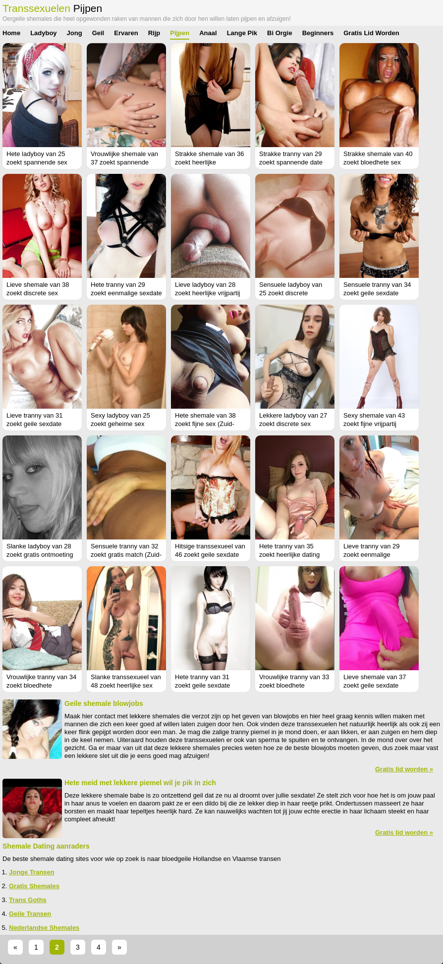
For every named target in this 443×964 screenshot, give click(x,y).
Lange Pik (242, 33)
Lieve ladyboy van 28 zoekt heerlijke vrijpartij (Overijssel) (207, 293)
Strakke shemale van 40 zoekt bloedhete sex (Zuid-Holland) (377, 162)
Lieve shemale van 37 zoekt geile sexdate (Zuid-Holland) (374, 685)
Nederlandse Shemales (44, 927)
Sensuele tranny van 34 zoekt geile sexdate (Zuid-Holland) (377, 293)
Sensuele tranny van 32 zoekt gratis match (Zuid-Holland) (126, 554)
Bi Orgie (279, 33)
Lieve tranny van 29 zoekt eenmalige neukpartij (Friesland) (373, 554)
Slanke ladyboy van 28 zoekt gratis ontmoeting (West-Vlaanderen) (39, 554)
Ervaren (126, 33)
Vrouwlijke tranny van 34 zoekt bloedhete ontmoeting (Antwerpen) (41, 685)
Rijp (154, 33)
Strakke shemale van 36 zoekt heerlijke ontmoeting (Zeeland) (209, 162)
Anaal (208, 33)
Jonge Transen (32, 872)
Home (11, 33)
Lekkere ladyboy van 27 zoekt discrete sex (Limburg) (293, 424)
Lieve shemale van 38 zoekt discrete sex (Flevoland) (37, 293)
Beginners (318, 33)
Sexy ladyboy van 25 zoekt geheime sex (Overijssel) (120, 424)
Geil (98, 33)
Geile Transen (30, 913)
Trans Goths (28, 900)
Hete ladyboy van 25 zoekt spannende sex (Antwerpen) (36, 162)
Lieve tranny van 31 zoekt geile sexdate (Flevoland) (34, 424)
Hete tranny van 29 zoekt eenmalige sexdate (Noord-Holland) (126, 293)
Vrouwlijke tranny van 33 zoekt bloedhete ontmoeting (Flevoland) (294, 685)
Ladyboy (43, 33)
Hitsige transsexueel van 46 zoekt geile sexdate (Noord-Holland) (210, 554)
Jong (74, 33)
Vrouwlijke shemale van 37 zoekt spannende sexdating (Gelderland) (124, 162)
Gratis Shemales (34, 886)
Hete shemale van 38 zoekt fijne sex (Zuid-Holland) (205, 424)
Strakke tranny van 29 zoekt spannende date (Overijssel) (291, 162)
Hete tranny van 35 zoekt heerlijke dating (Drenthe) (289, 554)
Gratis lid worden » (404, 769)
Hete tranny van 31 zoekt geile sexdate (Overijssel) (202, 685)
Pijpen (179, 33)
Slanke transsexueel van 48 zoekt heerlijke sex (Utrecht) (126, 685)
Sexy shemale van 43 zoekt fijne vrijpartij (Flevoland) (374, 424)
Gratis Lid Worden (371, 33)
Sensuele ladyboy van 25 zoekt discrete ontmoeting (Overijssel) (292, 293)
